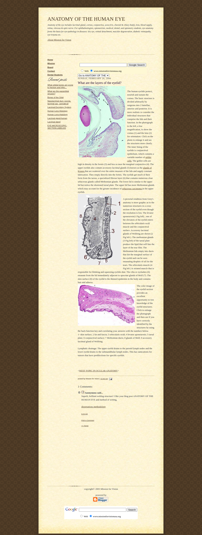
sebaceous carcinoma (132, 188)
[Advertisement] (89, 47)
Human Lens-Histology (57, 114)
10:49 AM (104, 379)
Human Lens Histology (57, 111)
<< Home (85, 426)
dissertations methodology (93, 406)
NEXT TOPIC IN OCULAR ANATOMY (98, 370)
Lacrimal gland (53, 122)
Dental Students (55, 75)
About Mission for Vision (59, 39)
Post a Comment (87, 420)
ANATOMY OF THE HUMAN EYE (86, 19)
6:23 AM (84, 414)
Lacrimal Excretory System (59, 107)
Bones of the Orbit (55, 97)
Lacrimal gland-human (57, 118)
